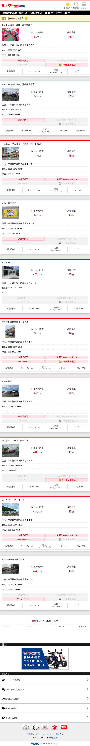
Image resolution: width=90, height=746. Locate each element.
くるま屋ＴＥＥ (9, 203)
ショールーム (34, 71)
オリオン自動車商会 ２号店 (15, 322)
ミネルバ (6, 263)
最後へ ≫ (83, 626)
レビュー (79, 71)
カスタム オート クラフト (15, 440)
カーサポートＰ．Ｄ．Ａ (13, 500)
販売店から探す (10, 698)
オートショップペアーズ (13, 559)
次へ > (61, 626)
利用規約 (30, 734)
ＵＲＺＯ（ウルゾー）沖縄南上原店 (18, 84)
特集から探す (9, 708)
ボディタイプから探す (13, 689)
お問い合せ (59, 734)
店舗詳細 (11, 71)
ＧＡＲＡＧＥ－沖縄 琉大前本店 (17, 25)
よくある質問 (9, 717)
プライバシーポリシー (44, 734)
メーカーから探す (11, 680)
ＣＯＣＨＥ (7, 381)
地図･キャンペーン (56, 71)
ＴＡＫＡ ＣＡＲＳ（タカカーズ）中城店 (21, 144)
